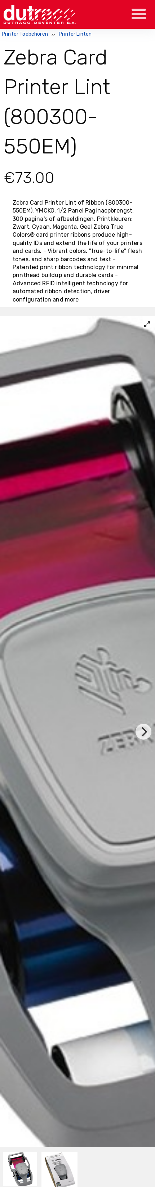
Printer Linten (75, 34)
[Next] (143, 732)
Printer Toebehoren (25, 34)
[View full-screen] (147, 324)
